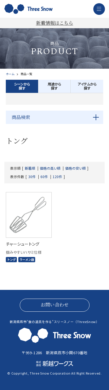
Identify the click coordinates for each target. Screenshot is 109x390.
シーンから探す (22, 86)
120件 (57, 177)
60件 (44, 177)
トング (11, 259)
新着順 (30, 168)
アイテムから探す (87, 86)
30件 (32, 177)
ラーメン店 (26, 259)
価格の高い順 (50, 168)
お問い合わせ (55, 304)
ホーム (10, 73)
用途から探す (54, 86)
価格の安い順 (75, 168)
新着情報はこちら (54, 23)
